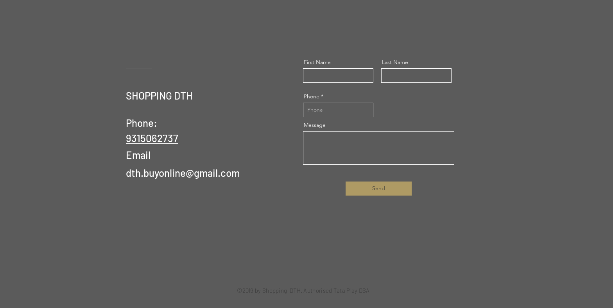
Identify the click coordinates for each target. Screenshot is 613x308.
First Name (317, 62)
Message (315, 125)
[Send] (379, 189)
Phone (311, 96)
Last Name (395, 62)
